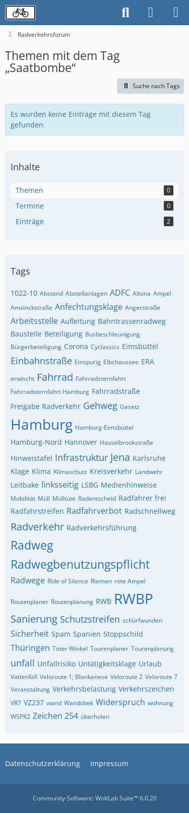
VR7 (16, 703)
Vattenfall (24, 676)
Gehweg (100, 405)
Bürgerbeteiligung (36, 347)
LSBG (89, 485)
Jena (120, 457)
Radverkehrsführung (102, 527)
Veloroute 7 (161, 676)
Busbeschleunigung (112, 334)
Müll (44, 498)
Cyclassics (105, 347)
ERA (147, 361)
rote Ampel (130, 581)
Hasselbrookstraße (126, 442)
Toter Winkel (70, 648)
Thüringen (30, 647)
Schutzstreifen (90, 619)
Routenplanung (72, 601)
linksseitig (60, 484)
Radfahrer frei (142, 498)
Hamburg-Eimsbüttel (104, 427)
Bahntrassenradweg (132, 321)
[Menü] (176, 13)
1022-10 (24, 293)
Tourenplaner (109, 648)
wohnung (160, 703)
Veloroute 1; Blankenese (74, 676)
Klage (20, 471)
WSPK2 (20, 716)
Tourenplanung (152, 648)
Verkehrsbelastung (84, 689)
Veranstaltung (30, 689)
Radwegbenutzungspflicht (80, 564)
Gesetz (130, 406)
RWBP (133, 598)
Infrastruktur (81, 457)
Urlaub (150, 663)
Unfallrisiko (56, 663)
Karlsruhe (149, 458)
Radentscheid (97, 498)
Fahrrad (55, 377)
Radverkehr (37, 526)
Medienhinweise (129, 485)
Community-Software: (95, 798)
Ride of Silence (67, 581)
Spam (61, 634)
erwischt (22, 378)
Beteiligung (63, 333)
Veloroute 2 (126, 676)
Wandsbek (78, 703)
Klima (41, 471)
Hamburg (42, 424)
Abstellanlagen (86, 293)
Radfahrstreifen (37, 511)
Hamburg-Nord (36, 442)
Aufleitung (77, 321)
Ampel (162, 293)
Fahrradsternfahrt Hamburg (50, 391)
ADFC (120, 292)
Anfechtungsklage (88, 306)
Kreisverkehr (111, 471)
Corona (76, 346)
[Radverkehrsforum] (20, 13)
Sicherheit (30, 633)
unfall (23, 663)
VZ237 (34, 702)
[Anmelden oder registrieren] (151, 12)
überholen (95, 716)
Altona (142, 293)
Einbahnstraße (41, 361)
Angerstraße (142, 307)
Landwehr (149, 471)
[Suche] (125, 13)
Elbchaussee (121, 362)
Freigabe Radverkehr (46, 406)
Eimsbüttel (140, 346)
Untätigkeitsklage (107, 663)
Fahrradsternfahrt (101, 378)
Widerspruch (120, 702)
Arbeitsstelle (34, 320)
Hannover (81, 442)
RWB (103, 601)
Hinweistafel (31, 458)
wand (53, 703)
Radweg (32, 545)
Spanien (87, 634)
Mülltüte (64, 498)
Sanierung (34, 619)
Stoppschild (123, 634)
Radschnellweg (149, 511)
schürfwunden (142, 620)
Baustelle (26, 333)
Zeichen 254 (55, 715)
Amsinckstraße (31, 307)
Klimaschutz (70, 471)
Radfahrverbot (94, 510)
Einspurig (88, 362)
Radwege (28, 580)
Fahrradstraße (116, 391)
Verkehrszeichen (146, 689)
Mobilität (23, 498)
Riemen (101, 581)
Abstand (51, 293)
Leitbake (25, 485)
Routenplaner (29, 601)
